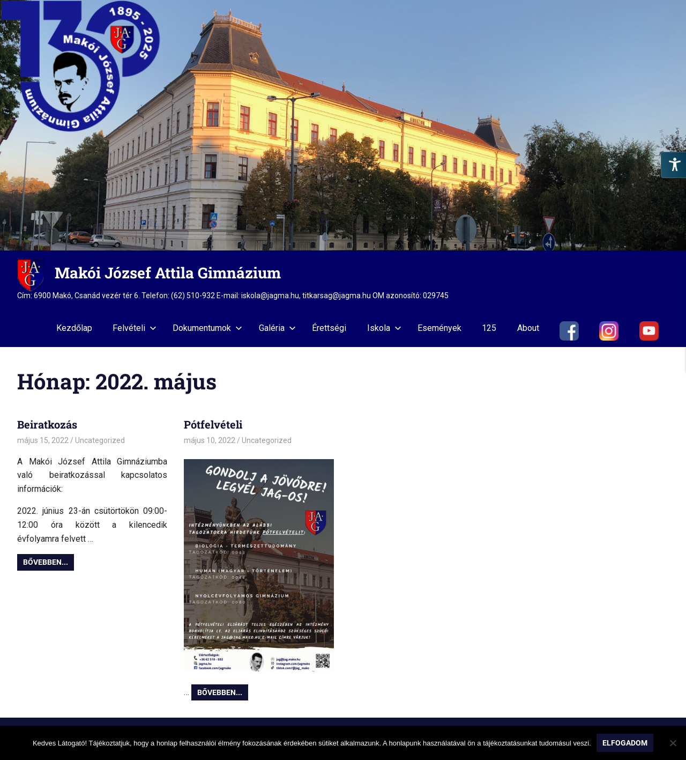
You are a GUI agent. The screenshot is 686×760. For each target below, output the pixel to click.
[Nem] (672, 742)
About (528, 328)
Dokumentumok (207, 328)
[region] (343, 125)
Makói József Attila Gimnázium (168, 273)
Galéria (277, 328)
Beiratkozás (47, 424)
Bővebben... (45, 562)
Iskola (384, 328)
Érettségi (329, 328)
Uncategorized (100, 440)
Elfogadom (624, 743)
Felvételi (134, 328)
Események (439, 328)
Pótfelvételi (213, 424)
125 (489, 328)
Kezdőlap (74, 328)
